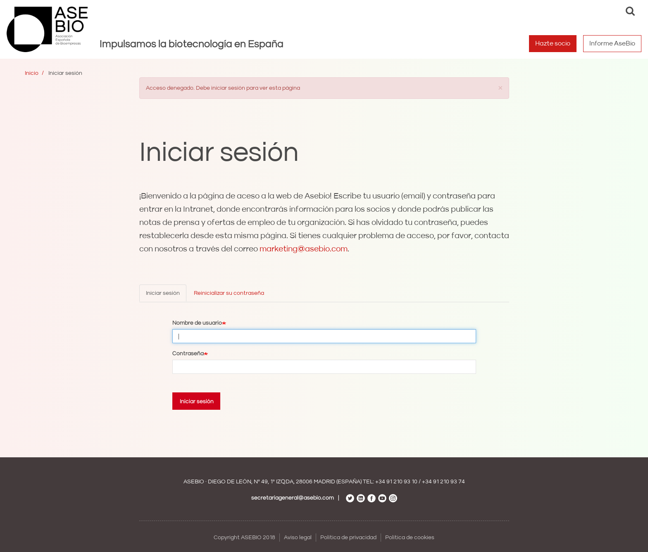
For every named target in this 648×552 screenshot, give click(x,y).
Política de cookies (409, 537)
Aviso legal (298, 537)
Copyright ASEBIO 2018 (244, 537)
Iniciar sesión (163, 293)
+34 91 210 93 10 (396, 482)
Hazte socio (552, 43)
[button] (500, 87)
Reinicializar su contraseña (229, 293)
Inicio (31, 73)
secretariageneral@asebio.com (292, 498)
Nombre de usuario (197, 323)
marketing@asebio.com (304, 249)
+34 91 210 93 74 (443, 482)
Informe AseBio (612, 43)
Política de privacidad (348, 537)
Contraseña (188, 353)
